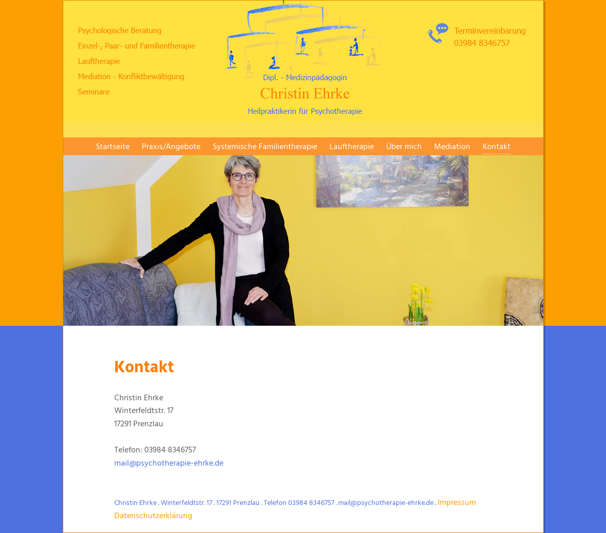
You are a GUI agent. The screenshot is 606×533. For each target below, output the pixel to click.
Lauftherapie (352, 147)
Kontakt (497, 147)
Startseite (113, 147)
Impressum (457, 503)
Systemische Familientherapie (265, 147)
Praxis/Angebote (171, 147)
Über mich (404, 147)
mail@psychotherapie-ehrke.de (168, 463)
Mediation (452, 147)
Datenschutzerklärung (153, 516)
